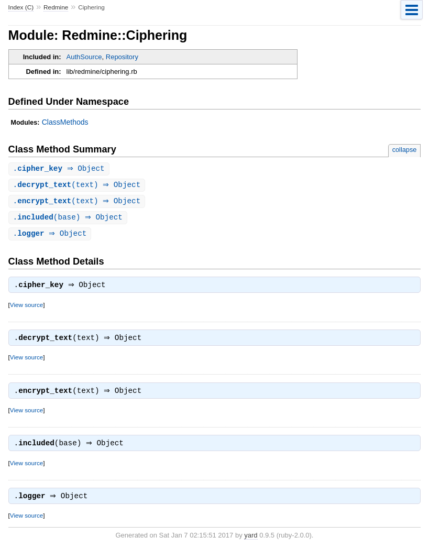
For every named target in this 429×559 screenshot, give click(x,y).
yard (250, 543)
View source (26, 308)
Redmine (55, 7)
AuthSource (84, 57)
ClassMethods (65, 122)
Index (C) (21, 7)
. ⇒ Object (60, 169)
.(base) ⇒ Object (69, 219)
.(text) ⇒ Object (78, 186)
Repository (122, 57)
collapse (404, 150)
